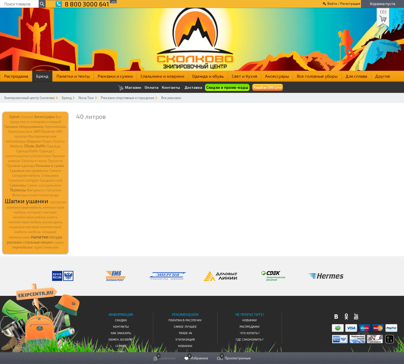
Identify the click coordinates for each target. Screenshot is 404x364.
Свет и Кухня (244, 76)
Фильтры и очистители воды (35, 195)
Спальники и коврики (162, 76)
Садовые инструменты (29, 170)
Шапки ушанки (26, 201)
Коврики (34, 141)
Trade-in (185, 333)
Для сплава (356, 76)
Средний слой (51, 180)
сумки (59, 242)
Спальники (49, 175)
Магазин (129, 88)
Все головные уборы (317, 76)
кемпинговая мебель (24, 207)
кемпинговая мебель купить (35, 217)
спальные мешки (38, 242)
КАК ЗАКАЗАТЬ (121, 333)
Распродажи (249, 326)
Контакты (171, 87)
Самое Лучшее (185, 326)
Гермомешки (55, 127)
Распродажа (16, 76)
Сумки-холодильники (44, 185)
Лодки (47, 141)
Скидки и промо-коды (227, 87)
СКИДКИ (121, 320)
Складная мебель (26, 175)
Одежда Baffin (27, 151)
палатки (39, 236)
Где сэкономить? (249, 339)
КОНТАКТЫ (121, 326)
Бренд (42, 76)
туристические (46, 247)
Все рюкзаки (171, 98)
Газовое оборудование (24, 126)
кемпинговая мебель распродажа (35, 222)
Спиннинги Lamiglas (24, 180)
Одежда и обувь (208, 76)
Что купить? (249, 333)
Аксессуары (277, 76)
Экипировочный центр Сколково (29, 98)
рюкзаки (14, 242)
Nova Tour (86, 98)
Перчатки (55, 161)
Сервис (121, 346)
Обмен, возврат (120, 339)
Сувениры (18, 185)
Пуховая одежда (21, 165)
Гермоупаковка (20, 131)
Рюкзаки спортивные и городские (127, 98)
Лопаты (59, 141)
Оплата (151, 87)
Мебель (16, 146)
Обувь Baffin (35, 146)
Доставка (193, 87)
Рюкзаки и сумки (115, 76)
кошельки (17, 227)
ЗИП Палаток (44, 131)
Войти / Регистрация (343, 4)
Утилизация (185, 339)
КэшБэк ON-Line (268, 87)
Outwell (27, 117)
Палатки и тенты (73, 76)
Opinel (14, 116)
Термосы (18, 189)
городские (57, 202)
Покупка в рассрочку (185, 320)
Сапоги (55, 170)
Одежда (54, 146)
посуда (55, 237)
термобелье (22, 247)
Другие (382, 76)
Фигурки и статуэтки (44, 190)
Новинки (185, 346)
